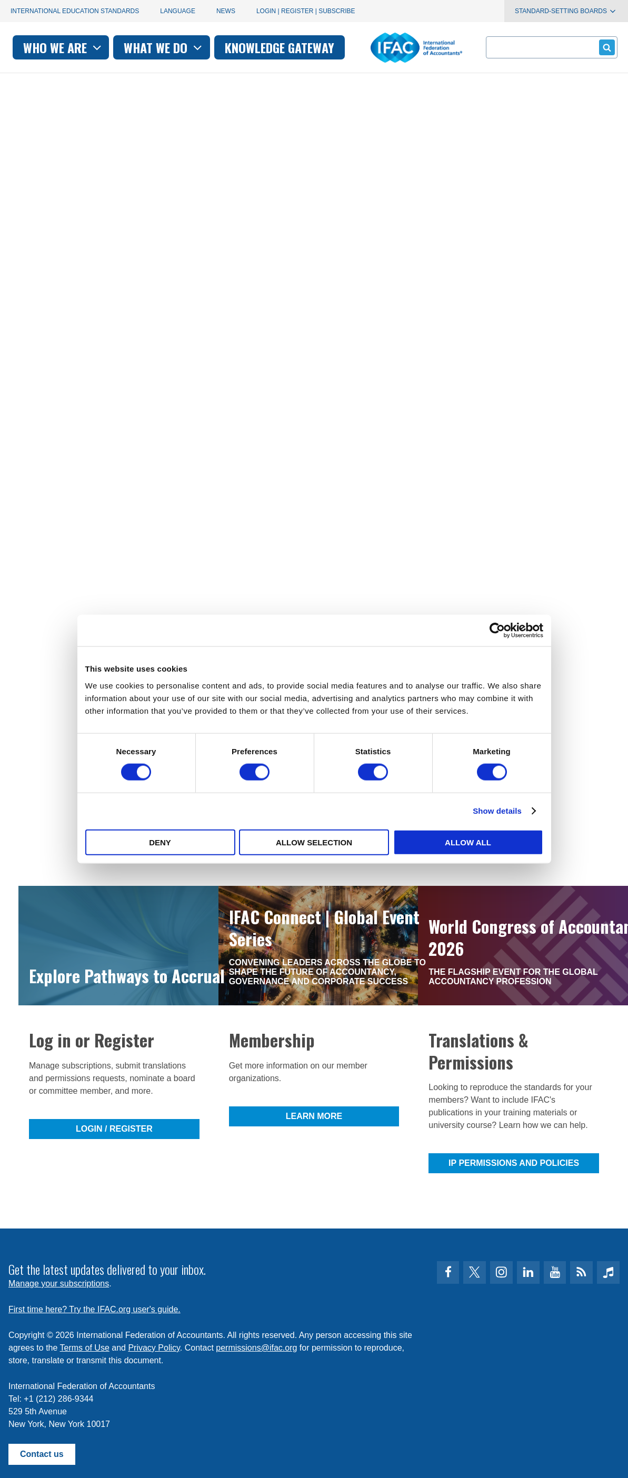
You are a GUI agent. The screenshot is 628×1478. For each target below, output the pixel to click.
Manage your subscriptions (58, 1283)
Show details (497, 810)
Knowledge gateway (395, 47)
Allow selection (314, 841)
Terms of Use (84, 1347)
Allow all (468, 841)
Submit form (605, 47)
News (225, 11)
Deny (160, 841)
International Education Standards (75, 11)
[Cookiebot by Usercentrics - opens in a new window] (497, 630)
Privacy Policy (154, 1347)
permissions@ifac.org (256, 1347)
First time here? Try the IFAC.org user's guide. (94, 1309)
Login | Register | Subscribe (305, 11)
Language (177, 11)
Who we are (178, 47)
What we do (280, 47)
